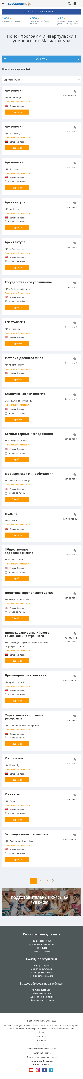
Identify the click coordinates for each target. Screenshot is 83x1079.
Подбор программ (41, 965)
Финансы (12, 794)
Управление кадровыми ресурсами (24, 716)
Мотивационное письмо (41, 972)
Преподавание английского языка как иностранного (27, 634)
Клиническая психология (25, 394)
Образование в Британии (41, 996)
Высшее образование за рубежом (41, 983)
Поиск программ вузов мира (41, 934)
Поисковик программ (42, 940)
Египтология (15, 322)
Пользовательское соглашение (41, 1048)
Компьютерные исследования (29, 434)
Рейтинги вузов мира (42, 989)
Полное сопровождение (41, 976)
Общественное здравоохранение (19, 551)
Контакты (41, 1036)
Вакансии (41, 1040)
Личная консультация (41, 969)
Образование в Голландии (41, 1000)
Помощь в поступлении (41, 959)
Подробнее (17, 112)
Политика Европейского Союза (29, 593)
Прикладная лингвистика (25, 675)
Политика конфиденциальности (41, 1057)
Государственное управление (28, 282)
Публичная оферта (42, 1053)
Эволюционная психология (26, 834)
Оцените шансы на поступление (41, 12)
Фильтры (41, 59)
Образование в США (41, 993)
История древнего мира (24, 358)
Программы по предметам (41, 944)
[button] (41, 79)
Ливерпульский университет (18, 101)
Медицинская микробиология (29, 474)
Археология (14, 90)
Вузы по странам (42, 951)
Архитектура (15, 202)
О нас (41, 1032)
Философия (14, 758)
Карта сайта (41, 1044)
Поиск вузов (41, 947)
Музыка (11, 514)
